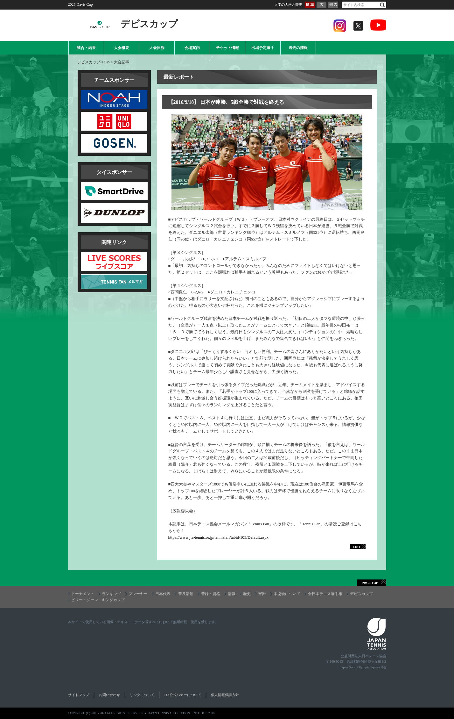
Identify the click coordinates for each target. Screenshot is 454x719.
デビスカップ (361, 594)
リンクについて (142, 695)
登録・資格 (210, 594)
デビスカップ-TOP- (93, 62)
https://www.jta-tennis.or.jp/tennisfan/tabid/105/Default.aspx (218, 537)
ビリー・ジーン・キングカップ (98, 600)
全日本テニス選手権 (325, 594)
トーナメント (82, 594)
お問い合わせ (109, 695)
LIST (351, 546)
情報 (231, 594)
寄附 (262, 594)
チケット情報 (227, 48)
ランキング (111, 594)
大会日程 (156, 48)
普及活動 (185, 594)
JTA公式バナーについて (182, 695)
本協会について (287, 594)
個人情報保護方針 (225, 695)
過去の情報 (298, 48)
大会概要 (121, 48)
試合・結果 (86, 48)
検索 (382, 5)
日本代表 (163, 594)
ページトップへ (371, 582)
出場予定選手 (262, 48)
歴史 (247, 594)
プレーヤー (138, 594)
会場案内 (192, 48)
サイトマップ (78, 695)
